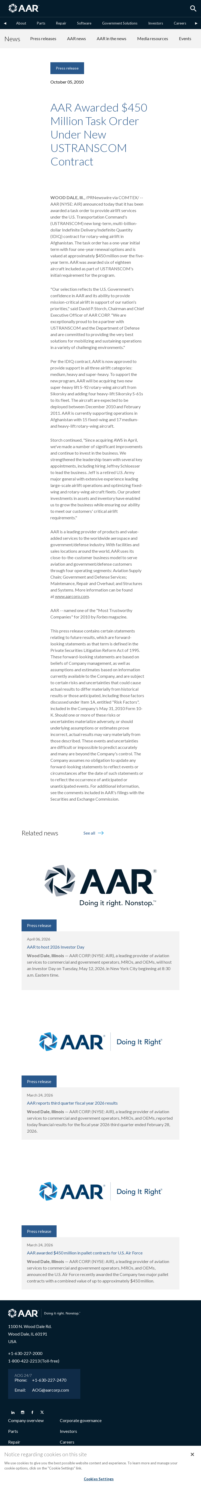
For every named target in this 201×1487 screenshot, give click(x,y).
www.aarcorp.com (72, 596)
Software (84, 23)
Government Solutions (119, 23)
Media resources (152, 38)
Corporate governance (81, 1420)
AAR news (76, 38)
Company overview (26, 1420)
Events (185, 38)
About (21, 23)
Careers (180, 23)
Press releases (43, 38)
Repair (61, 23)
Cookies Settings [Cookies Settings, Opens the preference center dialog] (99, 1481)
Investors (155, 23)
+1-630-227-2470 (49, 1380)
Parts (41, 23)
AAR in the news (111, 38)
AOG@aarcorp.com (50, 1390)
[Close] (192, 1456)
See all (94, 833)
